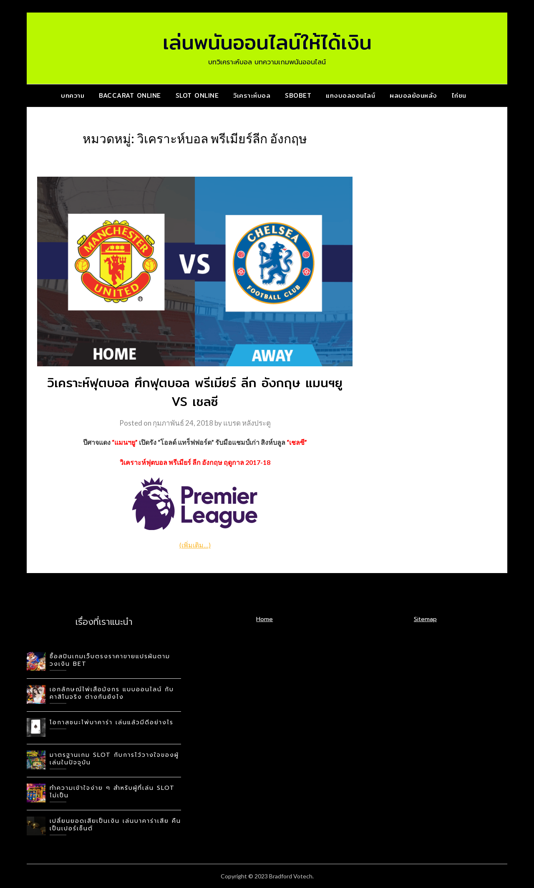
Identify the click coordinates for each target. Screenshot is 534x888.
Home (264, 619)
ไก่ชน (459, 95)
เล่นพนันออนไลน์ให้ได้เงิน (267, 42)
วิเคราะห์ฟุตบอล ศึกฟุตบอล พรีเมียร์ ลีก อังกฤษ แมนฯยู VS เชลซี (195, 392)
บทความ (72, 95)
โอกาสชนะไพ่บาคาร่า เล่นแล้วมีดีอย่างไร (112, 722)
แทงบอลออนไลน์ (350, 95)
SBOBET (298, 95)
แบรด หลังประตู (247, 423)
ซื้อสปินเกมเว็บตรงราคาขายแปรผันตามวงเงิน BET (110, 660)
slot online (197, 95)
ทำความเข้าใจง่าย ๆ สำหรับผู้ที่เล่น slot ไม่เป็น (112, 792)
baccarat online (130, 95)
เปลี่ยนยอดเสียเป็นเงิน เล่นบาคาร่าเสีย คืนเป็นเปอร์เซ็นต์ (115, 825)
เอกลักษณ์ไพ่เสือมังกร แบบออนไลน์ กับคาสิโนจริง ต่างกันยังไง (112, 693)
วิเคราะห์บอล (251, 95)
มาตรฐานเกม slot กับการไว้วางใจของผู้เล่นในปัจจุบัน (114, 759)
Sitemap (425, 619)
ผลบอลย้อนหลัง (413, 95)
